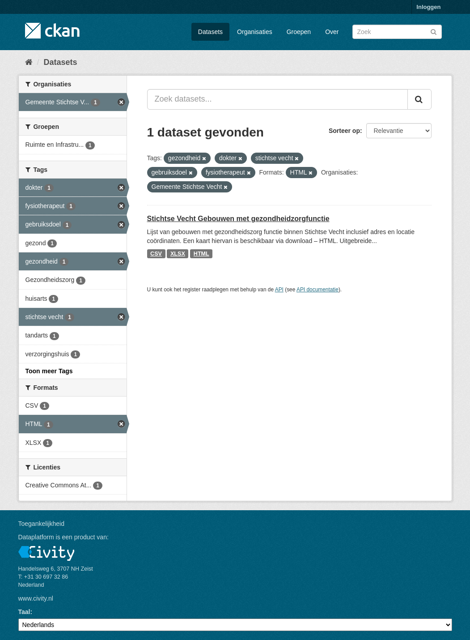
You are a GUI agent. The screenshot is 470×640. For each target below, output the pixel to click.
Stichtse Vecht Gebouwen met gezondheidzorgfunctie (238, 218)
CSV (156, 254)
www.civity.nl (35, 598)
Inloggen (428, 7)
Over (332, 31)
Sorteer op (344, 130)
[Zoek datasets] (397, 32)
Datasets (210, 31)
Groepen (299, 31)
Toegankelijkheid (41, 523)
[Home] (29, 62)
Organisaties (254, 31)
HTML (201, 254)
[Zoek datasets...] (277, 99)
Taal (24, 611)
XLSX (177, 254)
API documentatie (317, 289)
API (279, 289)
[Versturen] (433, 31)
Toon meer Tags (49, 371)
